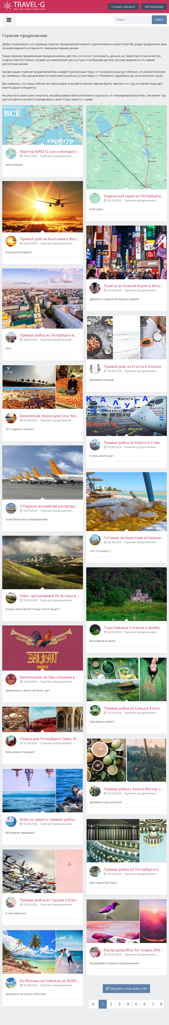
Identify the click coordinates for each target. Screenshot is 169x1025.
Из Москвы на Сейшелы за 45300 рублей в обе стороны (50, 981)
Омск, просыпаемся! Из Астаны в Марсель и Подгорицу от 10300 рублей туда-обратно (50, 596)
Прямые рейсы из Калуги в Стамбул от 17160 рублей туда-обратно (134, 442)
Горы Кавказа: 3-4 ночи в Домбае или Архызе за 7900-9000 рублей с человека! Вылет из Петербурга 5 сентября (134, 627)
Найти (159, 19)
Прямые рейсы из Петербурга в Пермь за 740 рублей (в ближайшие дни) (50, 335)
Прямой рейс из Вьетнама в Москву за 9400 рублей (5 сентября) (50, 239)
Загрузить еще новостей (126, 988)
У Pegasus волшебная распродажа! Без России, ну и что (50, 506)
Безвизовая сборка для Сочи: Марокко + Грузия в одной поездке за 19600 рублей (50, 416)
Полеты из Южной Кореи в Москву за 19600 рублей (134, 286)
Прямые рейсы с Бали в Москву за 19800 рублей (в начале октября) (134, 789)
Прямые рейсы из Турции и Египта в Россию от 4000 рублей (50, 900)
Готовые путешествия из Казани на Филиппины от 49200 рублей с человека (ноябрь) (134, 538)
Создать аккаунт (123, 7)
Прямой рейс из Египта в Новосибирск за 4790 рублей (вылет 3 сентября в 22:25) (134, 366)
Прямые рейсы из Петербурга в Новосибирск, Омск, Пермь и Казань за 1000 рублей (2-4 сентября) (134, 869)
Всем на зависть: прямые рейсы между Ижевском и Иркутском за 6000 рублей (50, 819)
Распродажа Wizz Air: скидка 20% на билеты (134, 950)
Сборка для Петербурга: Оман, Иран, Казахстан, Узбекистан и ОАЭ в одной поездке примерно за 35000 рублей (50, 739)
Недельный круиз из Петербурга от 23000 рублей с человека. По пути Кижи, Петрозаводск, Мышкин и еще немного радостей (134, 196)
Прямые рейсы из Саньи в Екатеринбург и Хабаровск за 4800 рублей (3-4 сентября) (134, 708)
